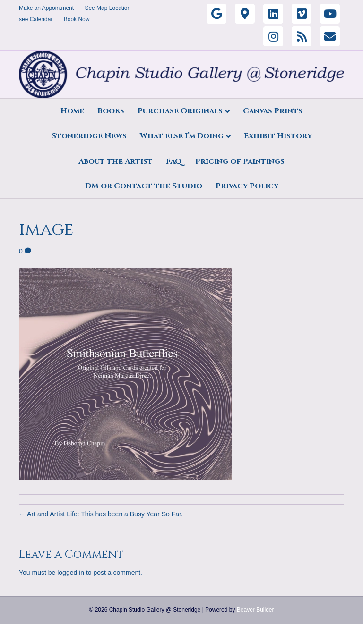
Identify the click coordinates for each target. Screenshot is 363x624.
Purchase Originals (180, 111)
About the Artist (115, 161)
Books (110, 111)
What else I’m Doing (182, 136)
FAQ (174, 161)
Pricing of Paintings (240, 161)
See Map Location (107, 8)
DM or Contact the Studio (143, 186)
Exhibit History (278, 136)
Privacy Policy (247, 186)
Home (72, 111)
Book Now (77, 19)
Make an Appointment (46, 8)
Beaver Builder (255, 610)
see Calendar (35, 19)
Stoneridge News (89, 136)
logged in (70, 572)
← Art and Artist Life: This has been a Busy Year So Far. (101, 514)
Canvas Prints (272, 111)
